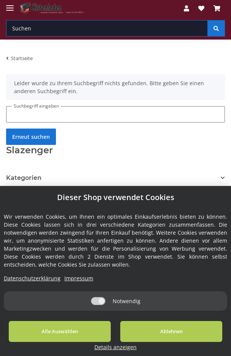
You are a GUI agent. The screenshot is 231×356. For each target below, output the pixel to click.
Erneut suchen (31, 136)
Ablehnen (132, 340)
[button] (186, 8)
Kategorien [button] (23, 177)
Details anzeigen (201, 347)
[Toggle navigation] (10, 5)
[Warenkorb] (217, 8)
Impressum (78, 287)
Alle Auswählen (47, 340)
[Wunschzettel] (201, 8)
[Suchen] (107, 28)
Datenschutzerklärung (32, 287)
